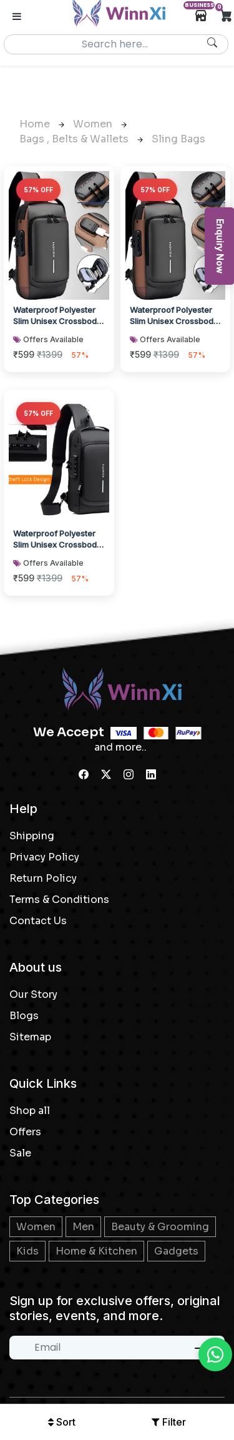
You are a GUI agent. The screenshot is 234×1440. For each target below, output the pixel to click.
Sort (62, 1422)
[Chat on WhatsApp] (215, 1354)
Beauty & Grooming (160, 1226)
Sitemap (30, 1036)
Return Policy (43, 878)
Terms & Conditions (59, 899)
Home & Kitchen (96, 1251)
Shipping (31, 835)
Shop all (29, 1110)
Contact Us (38, 920)
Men (83, 1226)
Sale (20, 1153)
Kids (27, 1251)
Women (100, 124)
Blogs (24, 1015)
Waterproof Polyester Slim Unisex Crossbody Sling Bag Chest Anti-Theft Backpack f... (57, 316)
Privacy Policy (44, 857)
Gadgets (176, 1251)
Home (41, 124)
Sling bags (178, 138)
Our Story (33, 994)
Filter (169, 1422)
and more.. (120, 747)
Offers (25, 1131)
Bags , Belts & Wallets (81, 138)
